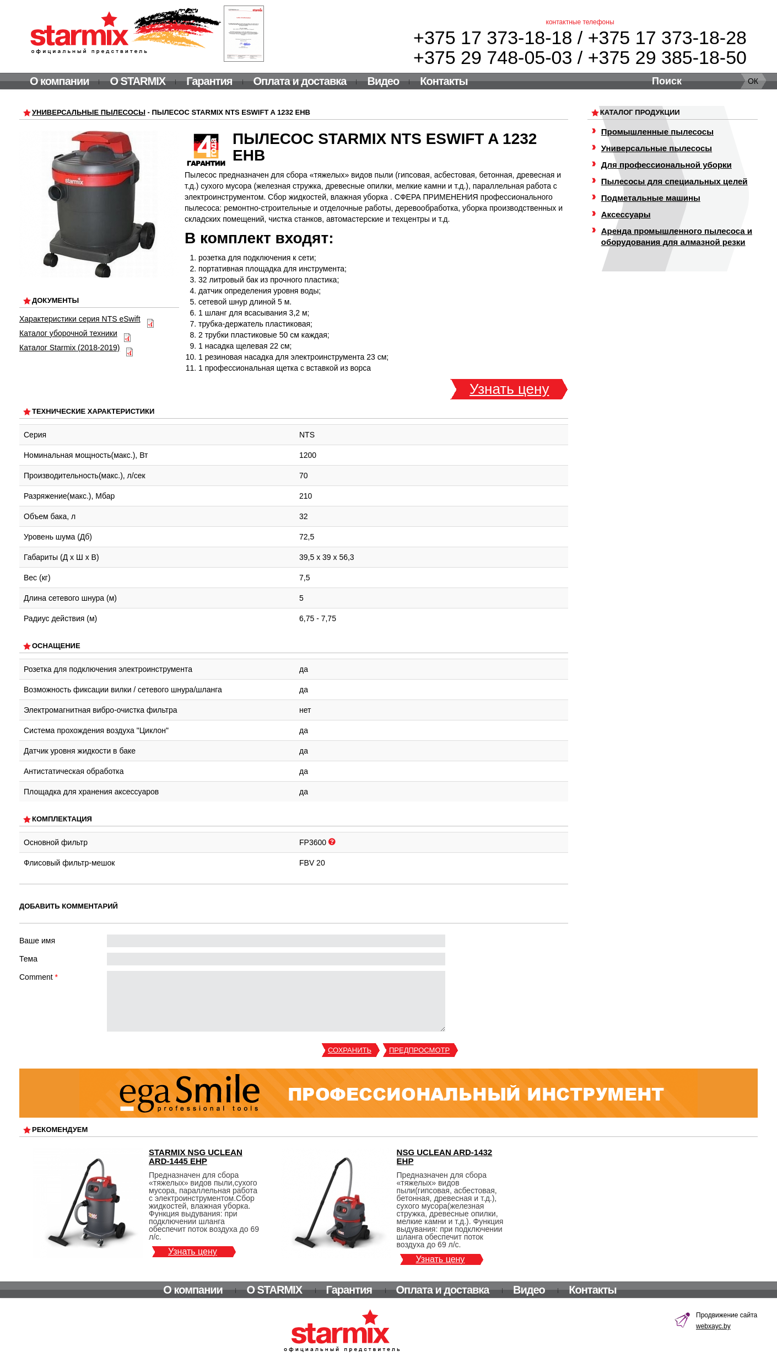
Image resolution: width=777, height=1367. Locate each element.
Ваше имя (37, 940)
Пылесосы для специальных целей (674, 181)
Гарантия (209, 81)
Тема (28, 958)
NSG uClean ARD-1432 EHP (445, 1156)
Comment (38, 977)
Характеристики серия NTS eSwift (80, 318)
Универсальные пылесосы (88, 112)
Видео (383, 81)
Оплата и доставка (300, 81)
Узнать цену (509, 389)
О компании (59, 81)
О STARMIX (137, 81)
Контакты (443, 81)
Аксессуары (626, 214)
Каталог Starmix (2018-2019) (69, 347)
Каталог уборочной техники (68, 333)
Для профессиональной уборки (666, 164)
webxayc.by (713, 1326)
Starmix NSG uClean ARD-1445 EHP (195, 1156)
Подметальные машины (650, 197)
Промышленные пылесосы (657, 131)
